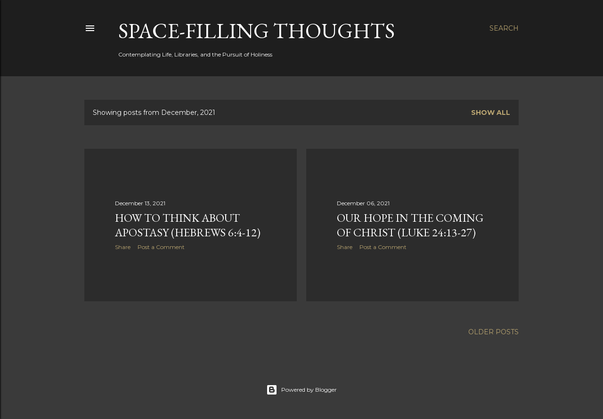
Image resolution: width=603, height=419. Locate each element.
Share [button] (122, 246)
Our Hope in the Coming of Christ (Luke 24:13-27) (410, 225)
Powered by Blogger (301, 389)
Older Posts (493, 332)
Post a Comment (161, 246)
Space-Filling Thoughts (256, 30)
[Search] (504, 28)
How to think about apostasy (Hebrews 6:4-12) (188, 225)
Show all (490, 112)
